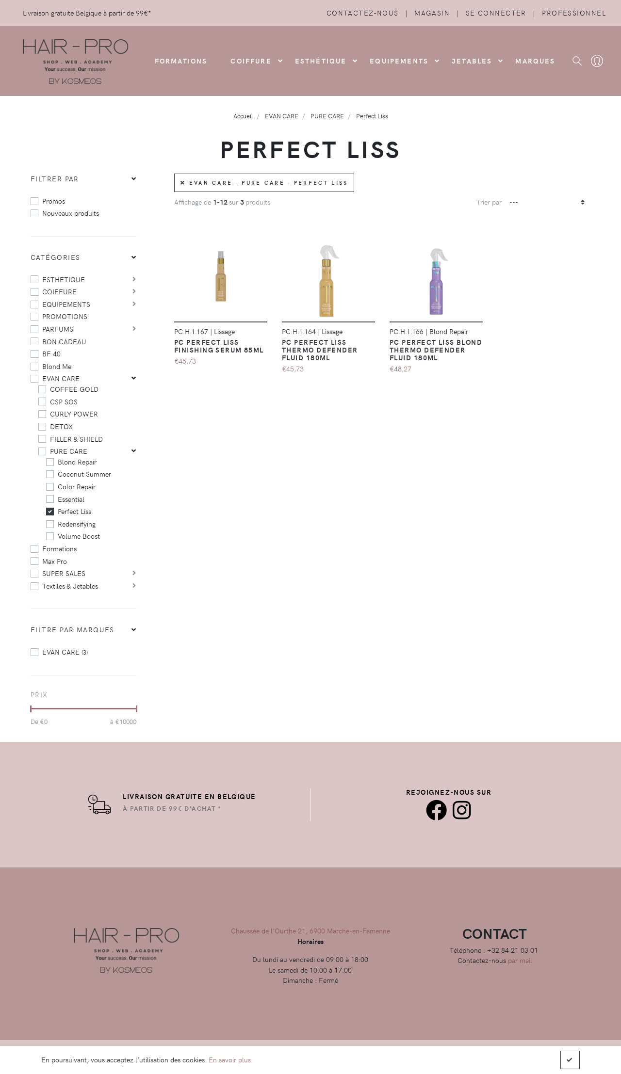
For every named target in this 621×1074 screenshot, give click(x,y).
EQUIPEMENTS (66, 304)
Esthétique (321, 60)
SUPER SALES (63, 573)
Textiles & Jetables (70, 586)
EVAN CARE (61, 378)
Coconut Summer (84, 474)
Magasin (432, 12)
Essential (71, 499)
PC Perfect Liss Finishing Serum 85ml (219, 345)
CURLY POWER (74, 413)
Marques (535, 60)
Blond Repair (77, 461)
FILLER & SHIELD (76, 439)
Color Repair (77, 486)
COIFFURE (250, 60)
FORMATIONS (181, 60)
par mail (520, 960)
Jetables (472, 60)
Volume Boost (79, 536)
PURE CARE (68, 451)
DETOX (61, 426)
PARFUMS (57, 329)
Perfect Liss (74, 511)
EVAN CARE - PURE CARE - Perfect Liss (264, 182)
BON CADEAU (64, 341)
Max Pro (54, 561)
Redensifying (77, 524)
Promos (53, 201)
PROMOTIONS (64, 316)
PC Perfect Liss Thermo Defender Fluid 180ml (320, 349)
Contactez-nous (363, 12)
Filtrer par (55, 178)
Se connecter (496, 12)
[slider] (31, 708)
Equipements (399, 60)
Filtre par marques (72, 629)
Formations (59, 548)
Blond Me (56, 366)
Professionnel (574, 12)
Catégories (55, 257)
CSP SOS (64, 401)
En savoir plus (230, 1059)
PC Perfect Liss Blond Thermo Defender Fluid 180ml (436, 349)
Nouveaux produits (70, 213)
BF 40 (51, 353)
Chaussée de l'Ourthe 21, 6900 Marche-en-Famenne (310, 930)
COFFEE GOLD (74, 389)
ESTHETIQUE (63, 279)
